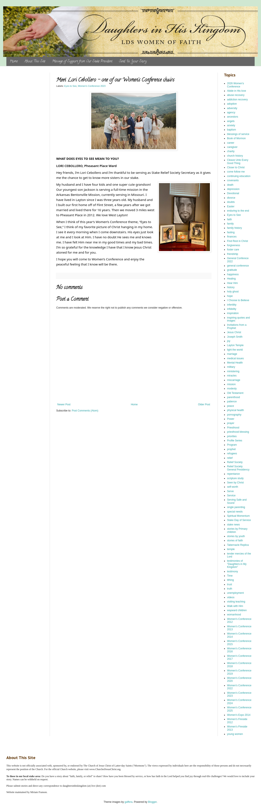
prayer (230, 423)
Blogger (152, 801)
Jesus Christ (234, 332)
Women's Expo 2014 (238, 714)
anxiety (231, 125)
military (231, 366)
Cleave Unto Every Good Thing (237, 161)
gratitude (232, 269)
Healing (231, 278)
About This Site (34, 61)
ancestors (232, 116)
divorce (231, 197)
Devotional (233, 193)
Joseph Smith (235, 336)
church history (235, 155)
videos (230, 597)
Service (231, 495)
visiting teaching (236, 601)
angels (230, 121)
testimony (232, 571)
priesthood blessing (238, 431)
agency (231, 112)
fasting (230, 232)
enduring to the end (238, 210)
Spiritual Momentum (238, 515)
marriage (232, 353)
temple (231, 549)
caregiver (232, 147)
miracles (232, 375)
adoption (232, 103)
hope (230, 296)
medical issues (235, 358)
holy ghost (233, 291)
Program (232, 444)
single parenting (236, 507)
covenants (233, 180)
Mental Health (235, 362)
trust (229, 584)
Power (230, 418)
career (230, 142)
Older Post (204, 404)
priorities (232, 436)
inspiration (233, 313)
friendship (232, 254)
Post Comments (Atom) (85, 410)
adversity (232, 108)
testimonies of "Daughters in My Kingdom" (237, 564)
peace (230, 405)
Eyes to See (70, 86)
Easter (230, 206)
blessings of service (238, 134)
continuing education (238, 176)
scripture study (235, 478)
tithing (230, 579)
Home (14, 61)
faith (229, 219)
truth (229, 588)
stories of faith (235, 540)
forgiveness (233, 245)
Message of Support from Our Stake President (82, 61)
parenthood (233, 397)
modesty (232, 388)
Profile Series (234, 440)
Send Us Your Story (133, 61)
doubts (231, 202)
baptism (231, 129)
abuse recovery (235, 95)
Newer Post (63, 404)
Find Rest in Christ (237, 241)
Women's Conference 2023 (91, 86)
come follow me (236, 171)
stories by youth (236, 536)
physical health (235, 410)
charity (230, 151)
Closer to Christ (236, 167)
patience (232, 401)
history (230, 287)
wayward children (237, 610)
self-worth (232, 486)
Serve (230, 491)
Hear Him (232, 283)
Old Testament (235, 393)
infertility (231, 304)
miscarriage (233, 380)
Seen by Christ (235, 482)
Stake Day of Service (239, 520)
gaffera (128, 801)
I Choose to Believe (238, 300)
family (230, 223)
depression (233, 189)
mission (231, 384)
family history (234, 227)
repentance (233, 473)
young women (235, 734)
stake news (233, 524)
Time (230, 575)
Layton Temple (235, 345)
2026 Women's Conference (235, 85)
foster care (233, 249)
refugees (232, 453)
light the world (235, 349)
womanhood (234, 614)
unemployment (235, 592)
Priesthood (233, 427)
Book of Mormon (236, 138)
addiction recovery (237, 99)
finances (232, 236)
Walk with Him (235, 606)
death (230, 184)
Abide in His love (236, 90)
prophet (231, 449)
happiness (233, 274)
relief (230, 457)
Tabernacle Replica (238, 544)
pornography (234, 414)
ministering (233, 371)
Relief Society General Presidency (238, 468)
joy (228, 341)
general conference (238, 265)
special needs (235, 511)
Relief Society (235, 462)
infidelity (231, 308)
